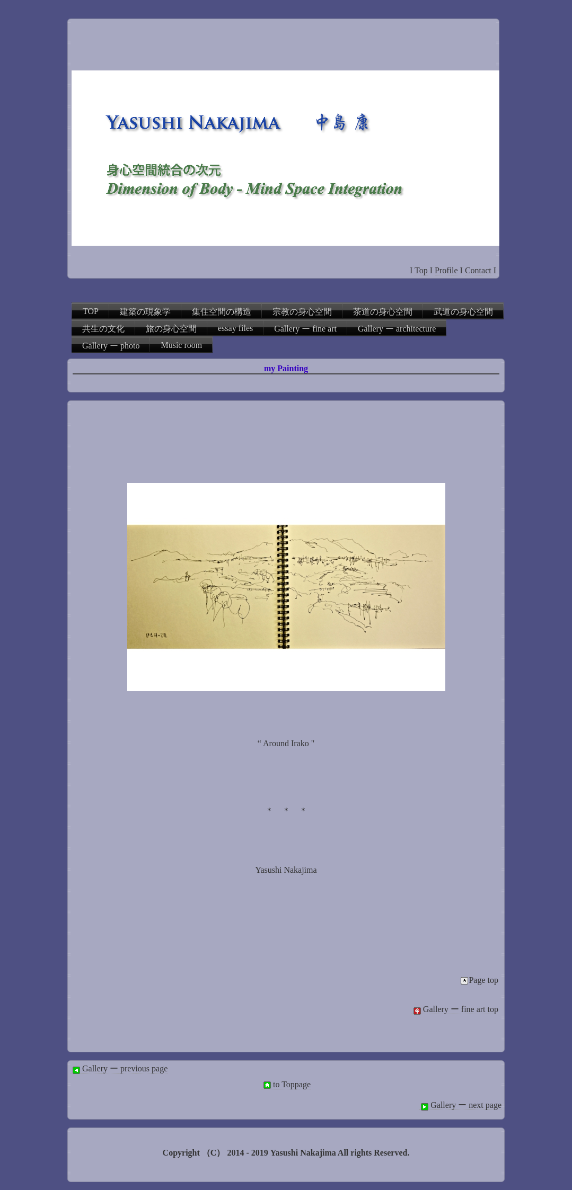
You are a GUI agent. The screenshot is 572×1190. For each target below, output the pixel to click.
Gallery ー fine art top (454, 1009)
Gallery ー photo (110, 345)
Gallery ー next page (460, 1105)
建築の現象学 (145, 311)
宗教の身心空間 (302, 311)
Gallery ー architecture (397, 328)
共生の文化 (103, 328)
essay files (235, 328)
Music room (181, 345)
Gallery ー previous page (119, 1068)
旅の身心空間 (171, 328)
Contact (478, 270)
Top (421, 270)
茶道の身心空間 (382, 311)
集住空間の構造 (221, 311)
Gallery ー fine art (305, 328)
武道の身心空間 (463, 311)
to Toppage (286, 1084)
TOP (91, 311)
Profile (446, 270)
